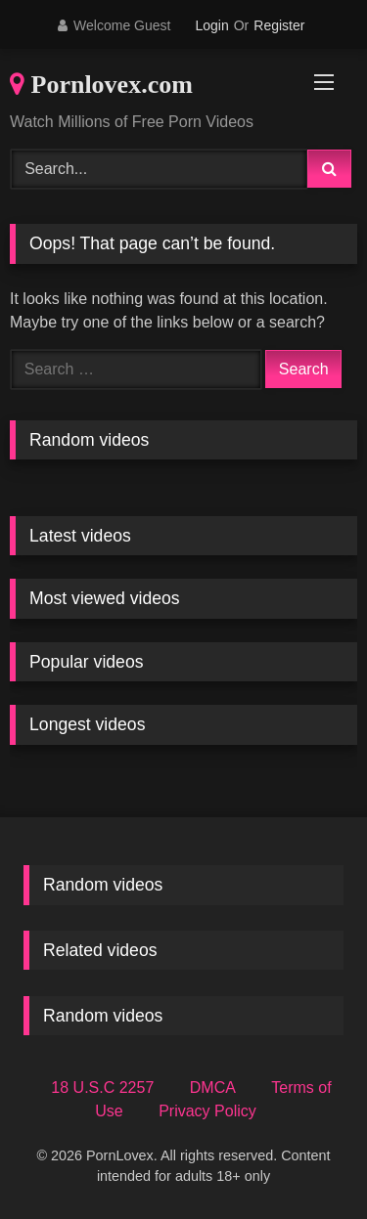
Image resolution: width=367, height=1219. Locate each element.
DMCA (213, 1087)
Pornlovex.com (101, 84)
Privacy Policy (207, 1111)
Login (211, 25)
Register (278, 25)
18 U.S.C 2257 (102, 1087)
